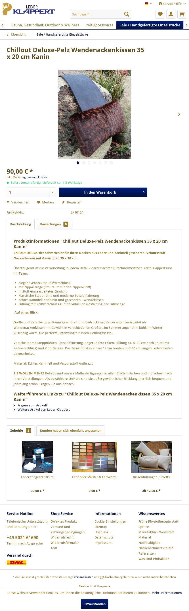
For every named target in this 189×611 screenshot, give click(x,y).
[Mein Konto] (170, 14)
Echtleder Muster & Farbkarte (94, 477)
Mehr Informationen (166, 593)
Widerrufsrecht (62, 537)
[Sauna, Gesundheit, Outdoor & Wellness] (45, 25)
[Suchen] (126, 14)
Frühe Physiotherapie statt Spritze (158, 524)
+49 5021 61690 (22, 537)
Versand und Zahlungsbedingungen (68, 529)
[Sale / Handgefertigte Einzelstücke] (149, 25)
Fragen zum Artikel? (30, 405)
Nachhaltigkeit (149, 542)
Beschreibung (20, 224)
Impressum (102, 542)
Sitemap (100, 527)
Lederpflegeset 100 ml (37, 477)
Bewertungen (54, 224)
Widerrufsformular (65, 542)
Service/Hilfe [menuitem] (171, 4)
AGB (54, 548)
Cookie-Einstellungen (110, 521)
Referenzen (147, 553)
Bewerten (71, 202)
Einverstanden (95, 604)
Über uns (101, 532)
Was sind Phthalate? (154, 559)
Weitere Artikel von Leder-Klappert (42, 409)
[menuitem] (100, 14)
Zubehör (20, 430)
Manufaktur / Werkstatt (156, 532)
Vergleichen (18, 202)
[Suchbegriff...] (100, 14)
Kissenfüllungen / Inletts (151, 477)
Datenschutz (103, 537)
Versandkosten (83, 577)
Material (145, 537)
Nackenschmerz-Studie (156, 548)
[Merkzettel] (159, 14)
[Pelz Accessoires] (99, 25)
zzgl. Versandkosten (34, 177)
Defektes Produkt (64, 521)
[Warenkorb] (181, 14)
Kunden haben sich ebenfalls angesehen (70, 430)
